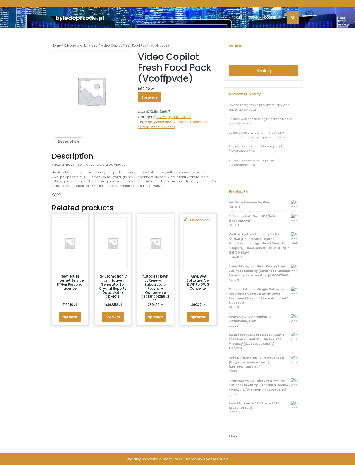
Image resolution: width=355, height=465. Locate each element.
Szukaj (236, 46)
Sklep (238, 17)
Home (56, 45)
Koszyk (270, 17)
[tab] (68, 141)
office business (162, 127)
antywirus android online (168, 121)
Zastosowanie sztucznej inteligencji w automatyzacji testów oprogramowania (258, 134)
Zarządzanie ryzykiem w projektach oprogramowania (255, 162)
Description (68, 141)
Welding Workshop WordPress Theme (162, 459)
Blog (253, 17)
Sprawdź (149, 97)
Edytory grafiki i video (81, 45)
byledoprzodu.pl (79, 18)
